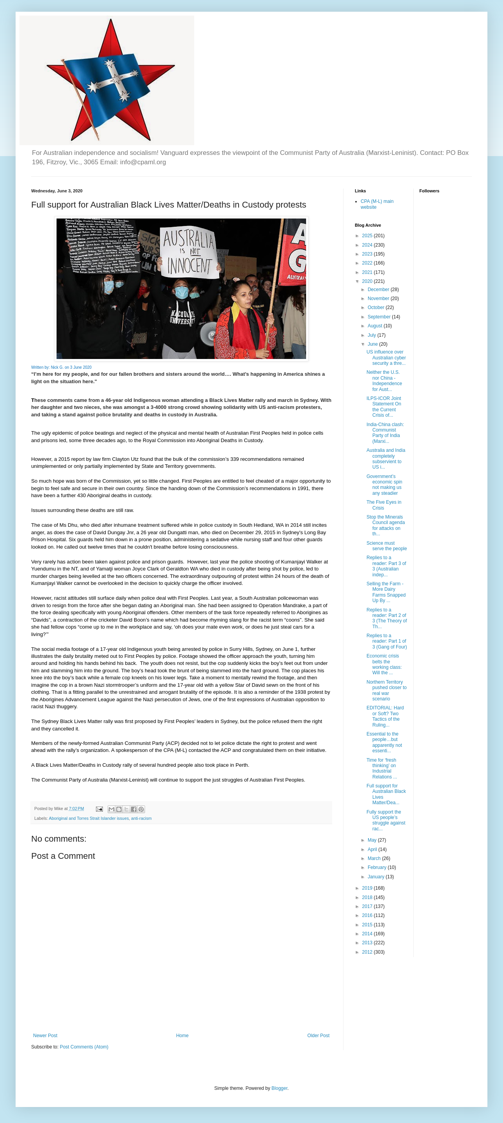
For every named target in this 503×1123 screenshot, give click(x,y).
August (376, 326)
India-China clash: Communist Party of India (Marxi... (385, 433)
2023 (368, 254)
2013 (368, 942)
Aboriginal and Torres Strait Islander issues (89, 818)
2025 (368, 235)
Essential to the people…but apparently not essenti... (384, 742)
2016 (368, 915)
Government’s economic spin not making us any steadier (384, 485)
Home (182, 1035)
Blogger (279, 1088)
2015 (368, 925)
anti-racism (141, 818)
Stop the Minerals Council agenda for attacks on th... (386, 525)
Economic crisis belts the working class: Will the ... (384, 664)
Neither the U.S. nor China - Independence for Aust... (384, 381)
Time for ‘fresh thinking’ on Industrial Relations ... (382, 768)
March (375, 858)
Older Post (318, 1035)
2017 (368, 906)
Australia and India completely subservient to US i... (386, 459)
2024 (368, 245)
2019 (368, 888)
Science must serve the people (387, 545)
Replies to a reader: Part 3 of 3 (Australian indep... (386, 566)
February (378, 867)
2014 (368, 933)
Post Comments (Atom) (84, 1047)
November (379, 298)
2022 (368, 263)
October (377, 307)
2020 (368, 281)
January (377, 877)
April (373, 849)
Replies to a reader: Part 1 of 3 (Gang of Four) (387, 641)
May (373, 840)
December (379, 289)
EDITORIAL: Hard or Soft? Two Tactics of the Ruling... (385, 716)
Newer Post (45, 1035)
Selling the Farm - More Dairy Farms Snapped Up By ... (386, 592)
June (373, 344)
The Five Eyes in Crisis (384, 504)
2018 (368, 897)
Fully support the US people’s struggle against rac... (386, 820)
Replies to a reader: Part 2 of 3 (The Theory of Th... (387, 618)
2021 (368, 272)
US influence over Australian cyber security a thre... (386, 357)
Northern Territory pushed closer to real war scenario (387, 690)
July (372, 335)
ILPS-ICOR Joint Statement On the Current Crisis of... (384, 407)
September (380, 317)
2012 (368, 952)
